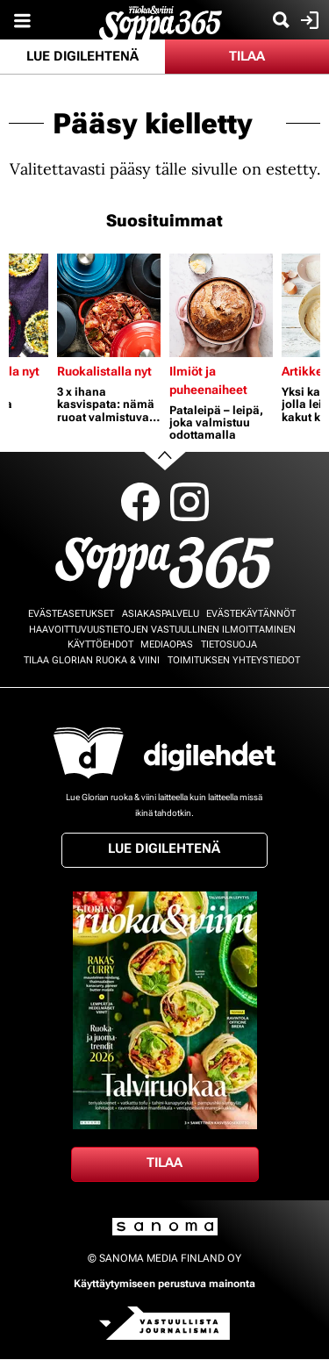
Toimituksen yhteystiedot (234, 660)
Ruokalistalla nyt (104, 371)
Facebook (140, 502)
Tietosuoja (229, 644)
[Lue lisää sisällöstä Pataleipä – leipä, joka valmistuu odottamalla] (221, 305)
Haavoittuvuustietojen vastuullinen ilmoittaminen (162, 629)
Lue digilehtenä (82, 56)
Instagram (189, 502)
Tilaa (247, 56)
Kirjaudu (307, 20)
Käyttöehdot (100, 644)
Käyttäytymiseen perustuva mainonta (164, 1284)
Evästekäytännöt (251, 613)
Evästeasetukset (71, 613)
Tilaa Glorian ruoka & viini (92, 660)
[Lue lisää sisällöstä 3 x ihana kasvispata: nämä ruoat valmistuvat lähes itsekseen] (109, 305)
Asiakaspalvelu (160, 613)
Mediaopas (166, 644)
